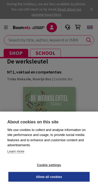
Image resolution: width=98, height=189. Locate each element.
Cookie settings (49, 165)
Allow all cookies (49, 177)
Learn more (15, 151)
